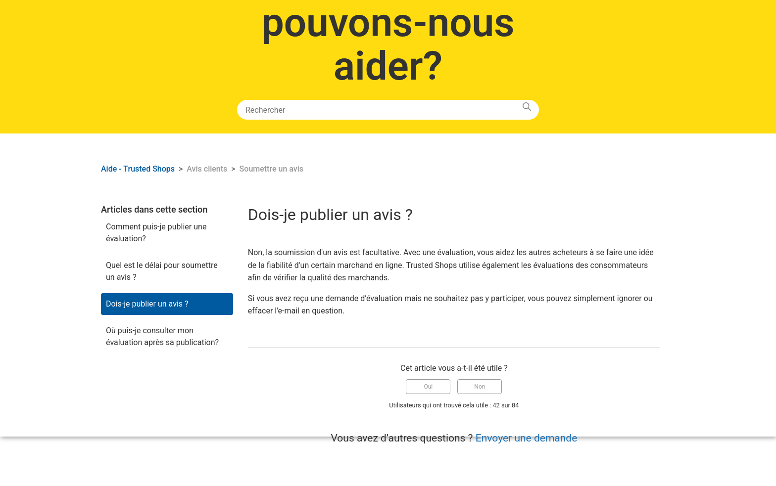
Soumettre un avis (271, 169)
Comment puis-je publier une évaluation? (156, 232)
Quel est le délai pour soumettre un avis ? (162, 271)
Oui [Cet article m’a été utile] (428, 386)
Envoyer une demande (527, 438)
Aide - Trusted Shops (139, 169)
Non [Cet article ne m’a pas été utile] (479, 386)
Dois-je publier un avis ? (147, 304)
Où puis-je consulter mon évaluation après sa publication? (162, 336)
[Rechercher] (388, 110)
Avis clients (207, 169)
